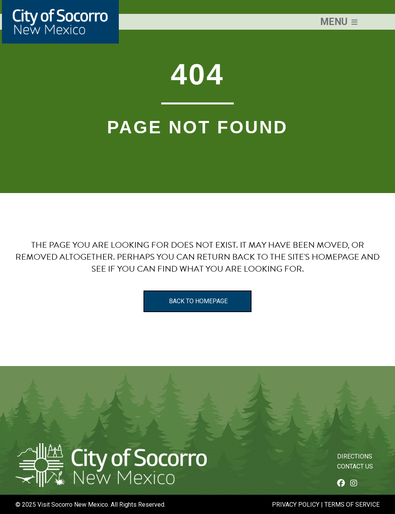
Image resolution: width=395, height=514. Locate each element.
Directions (354, 456)
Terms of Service (352, 504)
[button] (339, 22)
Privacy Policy (295, 504)
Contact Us (355, 466)
